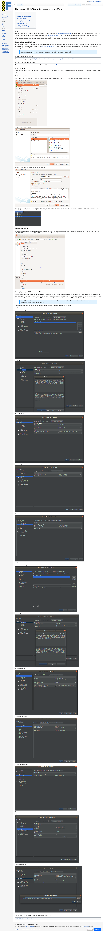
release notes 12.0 (45, 51)
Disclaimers (33, 929)
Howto (23, 918)
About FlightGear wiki (25, 929)
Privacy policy (17, 929)
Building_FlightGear (36, 58)
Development (29, 918)
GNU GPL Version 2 (30, 926)
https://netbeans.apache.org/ (47, 46)
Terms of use (86, 926)
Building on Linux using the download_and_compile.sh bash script (58, 58)
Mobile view (38, 929)
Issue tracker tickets (52, 35)
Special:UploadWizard (81, 37)
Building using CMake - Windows (56, 64)
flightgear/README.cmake (63, 33)
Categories (18, 918)
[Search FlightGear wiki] (91, 5)
